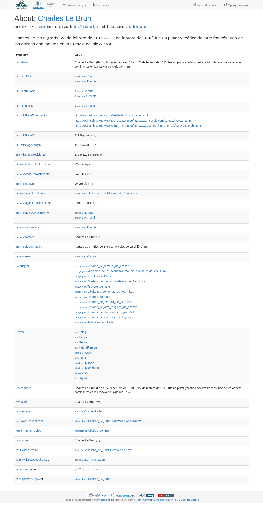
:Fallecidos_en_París (94, 322)
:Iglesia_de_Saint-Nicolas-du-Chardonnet (106, 193)
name (22, 440)
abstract (23, 62)
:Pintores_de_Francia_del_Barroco (103, 302)
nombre (25, 237)
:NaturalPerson (86, 347)
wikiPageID (25, 135)
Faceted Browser (205, 5)
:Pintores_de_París (93, 296)
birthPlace (24, 76)
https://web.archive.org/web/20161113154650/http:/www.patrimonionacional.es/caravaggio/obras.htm (139, 125)
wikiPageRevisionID (31, 154)
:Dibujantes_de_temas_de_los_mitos (104, 291)
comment (24, 388)
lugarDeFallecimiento (34, 203)
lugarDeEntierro (30, 193)
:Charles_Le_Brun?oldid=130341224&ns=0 (108, 421)
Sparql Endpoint (236, 5)
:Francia (85, 81)
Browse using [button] (75, 5)
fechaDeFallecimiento (34, 164)
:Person (81, 337)
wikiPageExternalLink (32, 115)
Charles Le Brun (64, 18)
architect (26, 450)
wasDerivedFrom (29, 421)
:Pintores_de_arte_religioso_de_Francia (106, 307)
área (23, 256)
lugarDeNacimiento (32, 212)
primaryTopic (29, 479)
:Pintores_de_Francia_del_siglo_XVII (104, 312)
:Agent (80, 357)
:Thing (80, 332)
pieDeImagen (29, 246)
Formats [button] (101, 5)
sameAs (23, 411)
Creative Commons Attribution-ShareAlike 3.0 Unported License (166, 500)
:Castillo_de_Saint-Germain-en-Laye (104, 450)
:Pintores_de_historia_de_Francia (102, 266)
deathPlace (25, 91)
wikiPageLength (28, 145)
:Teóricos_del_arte (92, 286)
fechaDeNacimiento (33, 174)
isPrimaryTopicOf (29, 430)
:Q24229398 (87, 368)
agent (42, 26)
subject (22, 266)
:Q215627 (85, 363)
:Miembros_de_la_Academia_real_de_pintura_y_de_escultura (120, 271)
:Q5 (81, 373)
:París (84, 76)
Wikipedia (102, 500)
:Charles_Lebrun (91, 459)
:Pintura (85, 256)
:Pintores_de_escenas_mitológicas (103, 317)
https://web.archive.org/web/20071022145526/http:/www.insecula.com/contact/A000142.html (133, 120)
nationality (24, 105)
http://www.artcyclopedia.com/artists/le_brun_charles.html (111, 115)
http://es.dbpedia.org (87, 26)
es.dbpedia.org (137, 26)
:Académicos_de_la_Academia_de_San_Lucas (111, 281)
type (20, 332)
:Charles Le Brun (90, 411)
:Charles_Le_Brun (92, 430)
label (21, 401)
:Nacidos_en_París (93, 276)
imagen (25, 183)
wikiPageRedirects (33, 459)
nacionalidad (28, 227)
